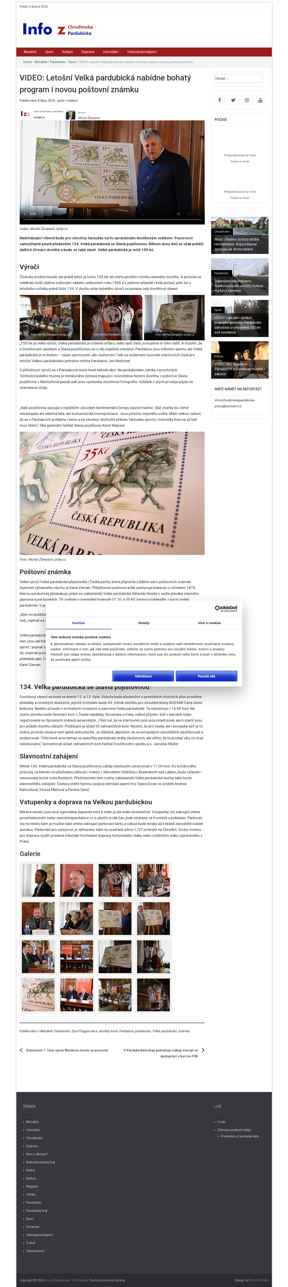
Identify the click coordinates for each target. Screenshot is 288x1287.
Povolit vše (206, 676)
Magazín (32, 1186)
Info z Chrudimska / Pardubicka (66, 1280)
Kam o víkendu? (37, 1154)
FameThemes (259, 1280)
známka (184, 1031)
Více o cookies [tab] (209, 623)
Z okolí (30, 1243)
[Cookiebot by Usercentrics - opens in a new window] (218, 608)
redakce (72, 101)
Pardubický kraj (36, 1210)
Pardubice (126, 1031)
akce (94, 1031)
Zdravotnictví (35, 1251)
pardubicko (143, 1031)
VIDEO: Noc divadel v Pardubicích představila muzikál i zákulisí (239, 369)
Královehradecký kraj (40, 1162)
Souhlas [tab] (78, 623)
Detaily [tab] (144, 623)
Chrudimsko (222, 231)
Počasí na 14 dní (239, 161)
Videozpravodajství (142, 52)
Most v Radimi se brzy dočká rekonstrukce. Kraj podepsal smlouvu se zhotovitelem (236, 244)
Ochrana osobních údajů (234, 1130)
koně (114, 1031)
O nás (222, 1122)
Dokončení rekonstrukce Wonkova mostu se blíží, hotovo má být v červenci (238, 286)
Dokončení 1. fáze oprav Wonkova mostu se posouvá (67, 1050)
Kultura (67, 52)
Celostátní (110, 52)
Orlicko (31, 1194)
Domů (27, 62)
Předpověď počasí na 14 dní (240, 155)
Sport (49, 52)
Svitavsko (33, 1227)
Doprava (87, 52)
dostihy (104, 1031)
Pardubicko (58, 62)
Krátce (30, 1170)
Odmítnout (143, 676)
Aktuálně (30, 52)
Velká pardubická (164, 1031)
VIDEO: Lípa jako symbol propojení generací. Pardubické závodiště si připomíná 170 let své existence (237, 325)
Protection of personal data (240, 1136)
